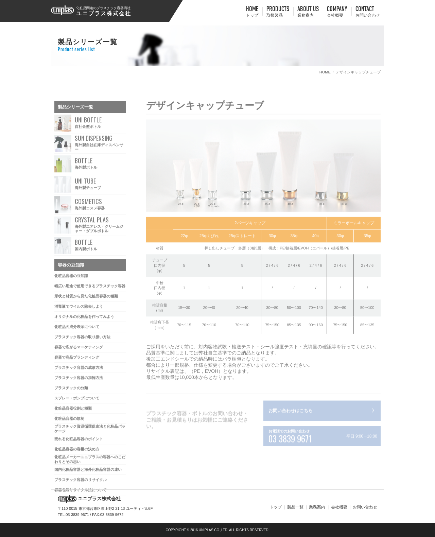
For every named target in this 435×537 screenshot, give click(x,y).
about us (308, 12)
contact (367, 12)
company (337, 12)
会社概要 (339, 507)
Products (277, 12)
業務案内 (317, 507)
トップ (275, 507)
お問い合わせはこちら (290, 412)
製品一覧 (295, 507)
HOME (252, 12)
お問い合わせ (365, 507)
